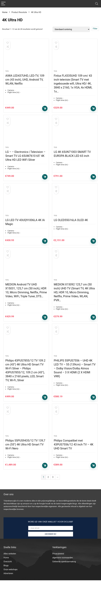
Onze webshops (10, 579)
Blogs (6, 575)
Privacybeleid (58, 563)
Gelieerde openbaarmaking (64, 571)
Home (4, 12)
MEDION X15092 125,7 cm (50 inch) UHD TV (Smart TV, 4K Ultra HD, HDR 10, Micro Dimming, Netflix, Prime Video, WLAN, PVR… (74, 298)
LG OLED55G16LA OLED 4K (71, 225)
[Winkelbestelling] (71, 29)
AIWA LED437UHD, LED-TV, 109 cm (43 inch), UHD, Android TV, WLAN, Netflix (24, 81)
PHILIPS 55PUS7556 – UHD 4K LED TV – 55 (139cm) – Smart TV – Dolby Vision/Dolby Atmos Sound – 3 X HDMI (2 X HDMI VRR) (75, 376)
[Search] (96, 3)
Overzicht (8, 571)
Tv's (6, 73)
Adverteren (8, 583)
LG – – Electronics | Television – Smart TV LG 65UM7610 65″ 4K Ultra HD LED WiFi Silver (25, 159)
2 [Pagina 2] (48, 487)
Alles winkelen (10, 563)
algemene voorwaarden (62, 567)
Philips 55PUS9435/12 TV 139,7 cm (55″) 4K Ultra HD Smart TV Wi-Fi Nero (25, 454)
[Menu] (3, 3)
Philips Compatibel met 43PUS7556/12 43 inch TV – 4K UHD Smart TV (73, 454)
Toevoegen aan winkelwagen (44, 110)
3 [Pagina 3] (53, 487)
